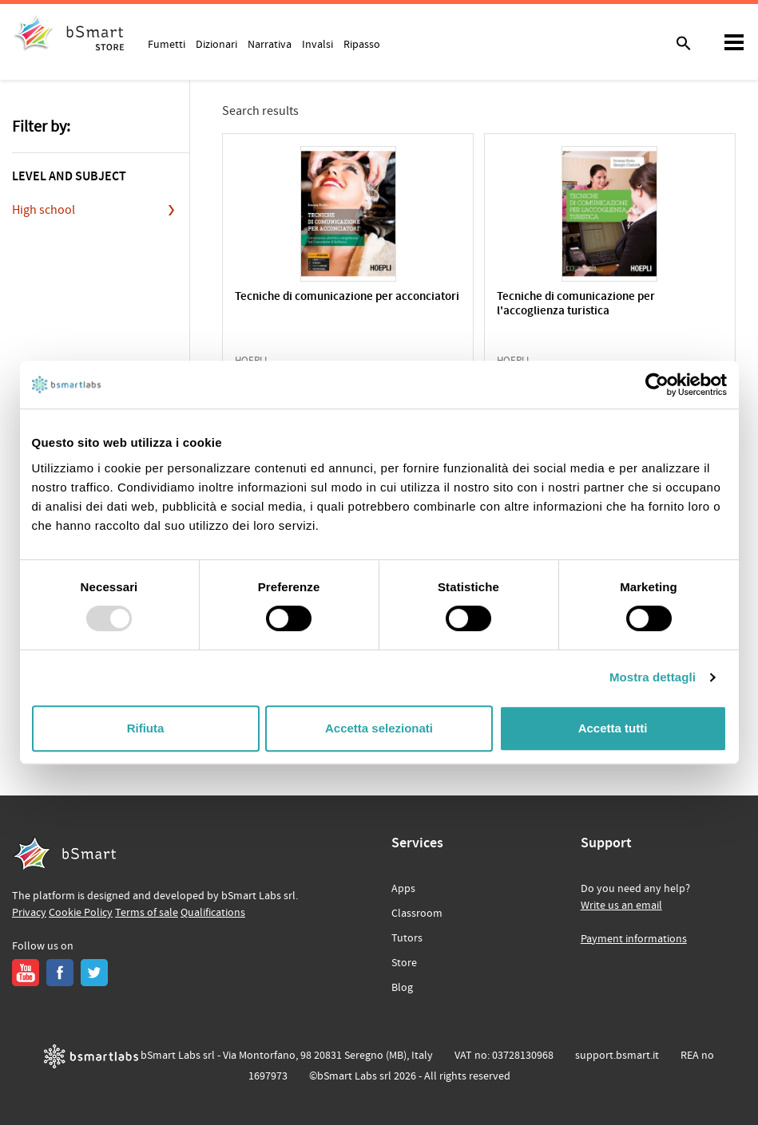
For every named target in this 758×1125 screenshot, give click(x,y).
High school (43, 210)
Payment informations (634, 939)
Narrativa (270, 44)
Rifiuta (146, 728)
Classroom (416, 913)
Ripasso (361, 44)
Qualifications (213, 913)
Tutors (407, 938)
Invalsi (317, 44)
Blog (402, 988)
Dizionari (216, 44)
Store (404, 963)
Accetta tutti (613, 728)
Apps (403, 889)
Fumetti (166, 44)
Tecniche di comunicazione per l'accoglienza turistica (576, 304)
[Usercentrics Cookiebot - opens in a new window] (657, 385)
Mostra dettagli (652, 677)
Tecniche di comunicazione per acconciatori (347, 297)
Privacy (29, 913)
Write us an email (621, 905)
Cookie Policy (81, 913)
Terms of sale (146, 913)
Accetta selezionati (379, 728)
